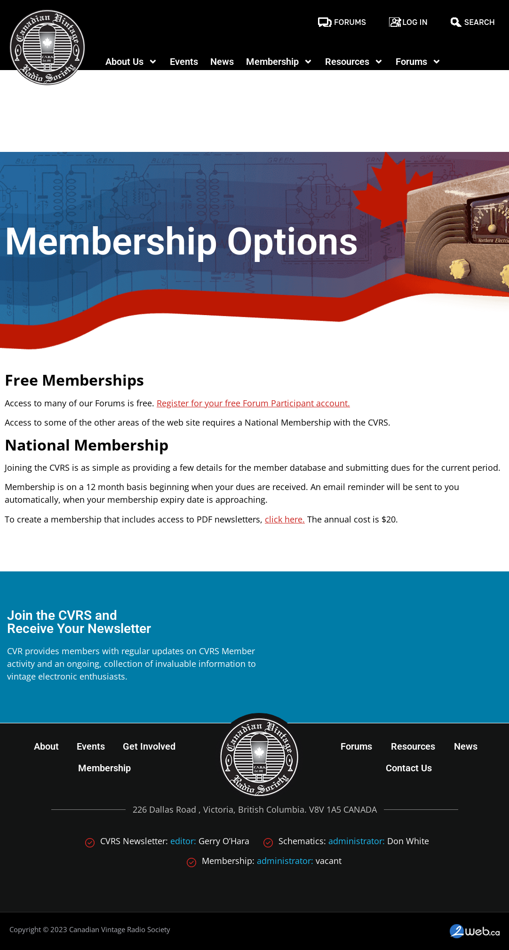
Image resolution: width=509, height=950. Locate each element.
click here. (285, 519)
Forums (350, 22)
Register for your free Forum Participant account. (253, 403)
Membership (279, 61)
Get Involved (149, 746)
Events (184, 61)
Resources (354, 61)
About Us (131, 61)
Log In (415, 22)
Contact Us (409, 768)
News (222, 61)
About (46, 746)
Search (479, 22)
